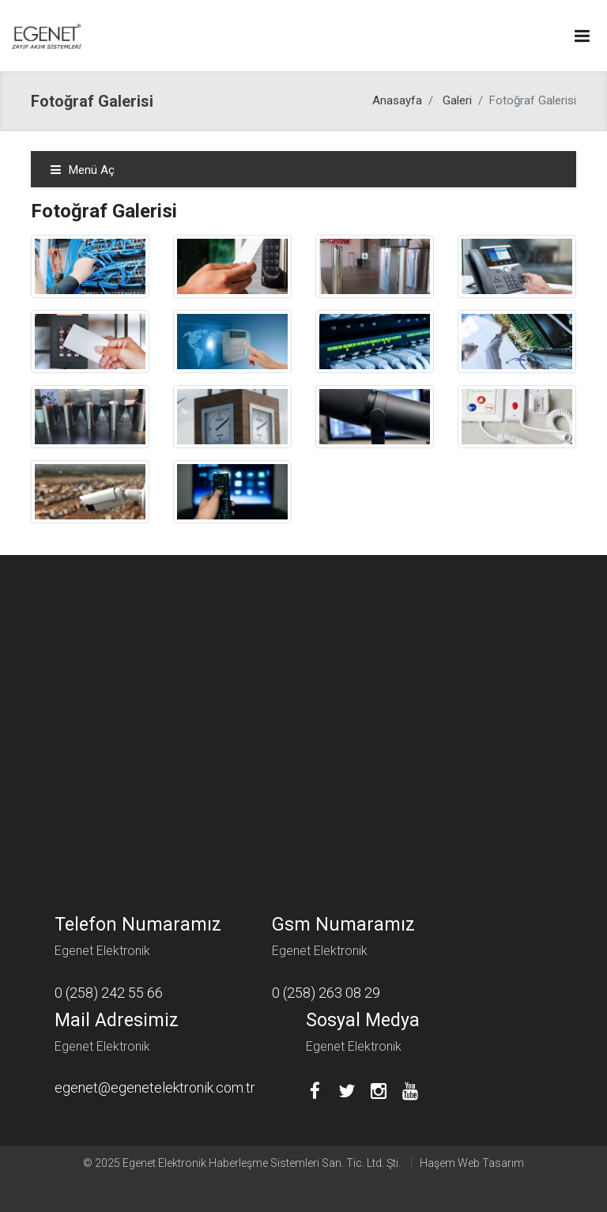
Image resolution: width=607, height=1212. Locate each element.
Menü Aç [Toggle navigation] (82, 170)
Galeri (457, 100)
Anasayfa (397, 100)
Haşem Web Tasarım (472, 1163)
